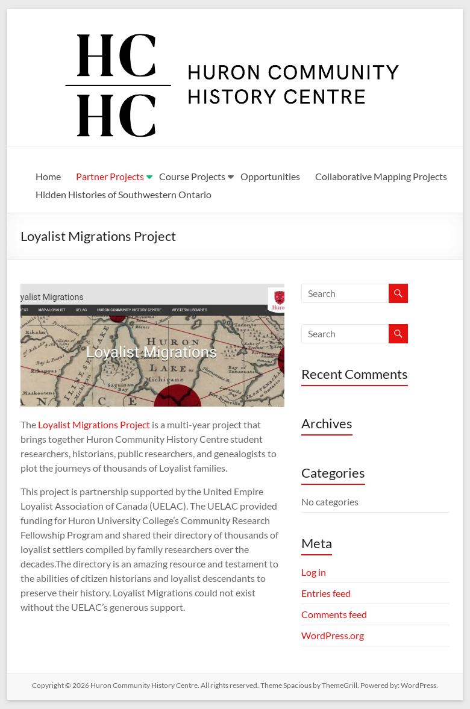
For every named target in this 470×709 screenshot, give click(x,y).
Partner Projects (110, 176)
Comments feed (334, 614)
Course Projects (192, 176)
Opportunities (270, 176)
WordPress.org (332, 635)
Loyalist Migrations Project (94, 424)
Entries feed (326, 593)
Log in (313, 572)
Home (48, 176)
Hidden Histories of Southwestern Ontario (124, 194)
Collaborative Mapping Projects (381, 176)
